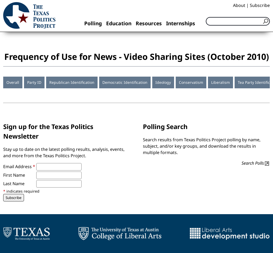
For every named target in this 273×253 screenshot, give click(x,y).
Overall (12, 82)
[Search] (238, 21)
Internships (180, 23)
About (239, 5)
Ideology (163, 82)
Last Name (14, 183)
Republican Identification (71, 82)
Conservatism (191, 82)
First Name (14, 175)
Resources (149, 23)
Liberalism (220, 82)
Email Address (19, 166)
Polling (93, 23)
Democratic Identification (124, 82)
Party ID (34, 82)
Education (118, 23)
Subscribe (260, 5)
